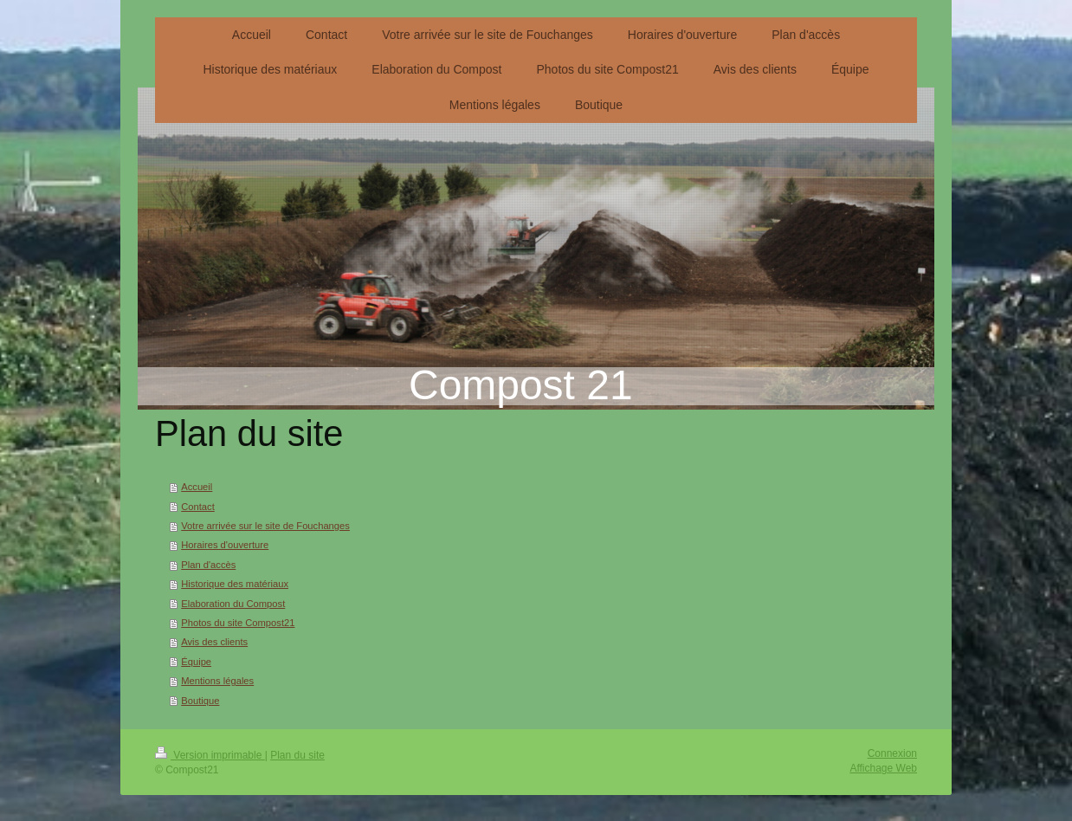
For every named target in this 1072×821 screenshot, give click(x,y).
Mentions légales (217, 681)
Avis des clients (214, 642)
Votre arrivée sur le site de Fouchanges (265, 525)
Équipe (196, 661)
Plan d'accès (208, 564)
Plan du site (297, 755)
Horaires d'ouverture (224, 545)
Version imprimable (210, 755)
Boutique (200, 700)
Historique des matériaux (234, 584)
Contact (198, 506)
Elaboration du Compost (233, 603)
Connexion (892, 753)
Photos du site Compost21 (237, 622)
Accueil (196, 487)
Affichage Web (883, 768)
